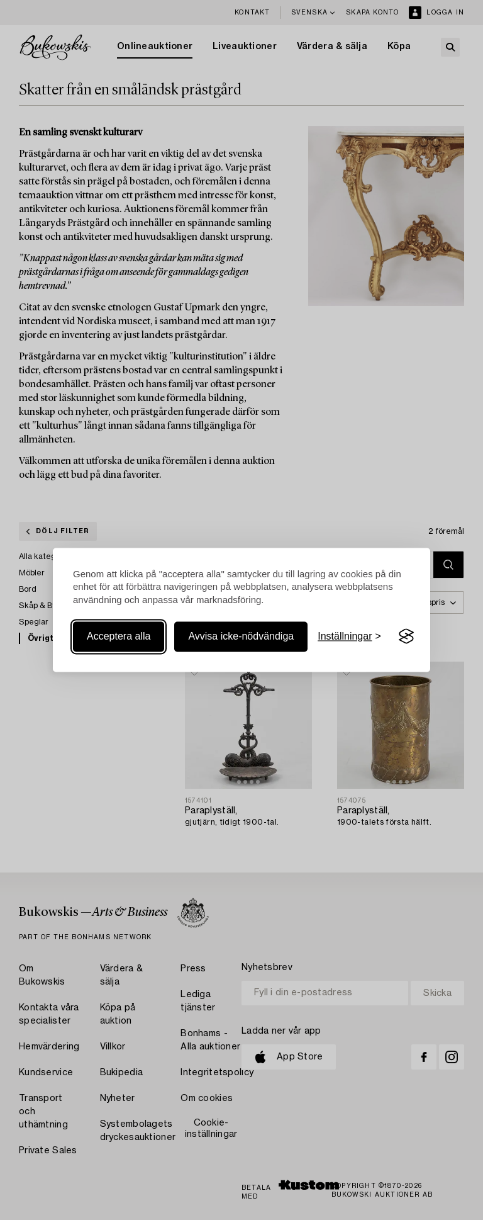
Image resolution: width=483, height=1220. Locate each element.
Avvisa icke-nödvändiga (241, 636)
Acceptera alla (118, 636)
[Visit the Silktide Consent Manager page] (406, 636)
